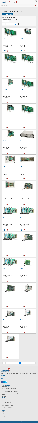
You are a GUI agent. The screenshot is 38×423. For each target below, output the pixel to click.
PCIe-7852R (5, 115)
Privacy (3, 416)
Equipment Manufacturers (6, 404)
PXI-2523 (21, 217)
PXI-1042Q (5, 191)
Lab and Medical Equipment (7, 400)
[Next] (32, 363)
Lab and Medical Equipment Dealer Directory (10, 391)
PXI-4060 (21, 268)
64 (20, 363)
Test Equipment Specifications (7, 405)
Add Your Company (5, 386)
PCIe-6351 (21, 38)
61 (13, 363)
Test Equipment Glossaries (7, 408)
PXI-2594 (21, 242)
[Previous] (6, 363)
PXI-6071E (4, 345)
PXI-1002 (4, 166)
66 (24, 363)
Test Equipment (5, 399)
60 (10, 363)
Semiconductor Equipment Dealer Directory (10, 393)
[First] (4, 363)
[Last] (34, 363)
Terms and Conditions (6, 418)
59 (8, 363)
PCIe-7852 (21, 89)
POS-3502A (22, 140)
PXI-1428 (21, 191)
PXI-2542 (4, 242)
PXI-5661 (21, 294)
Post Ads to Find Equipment (7, 407)
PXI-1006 (21, 166)
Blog (2, 378)
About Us (3, 375)
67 (27, 363)
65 (22, 363)
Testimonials (3, 376)
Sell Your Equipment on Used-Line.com (9, 388)
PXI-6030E (4, 319)
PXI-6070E (22, 319)
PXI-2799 (4, 268)
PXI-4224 (4, 294)
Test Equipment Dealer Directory (8, 389)
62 (15, 363)
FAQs (3, 411)
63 (17, 363)
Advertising (4, 396)
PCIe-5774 (4, 38)
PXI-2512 (4, 217)
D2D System (4, 394)
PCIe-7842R (5, 89)
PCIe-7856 (21, 115)
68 (29, 363)
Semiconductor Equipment (7, 402)
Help (3, 413)
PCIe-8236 (4, 140)
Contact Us (4, 414)
